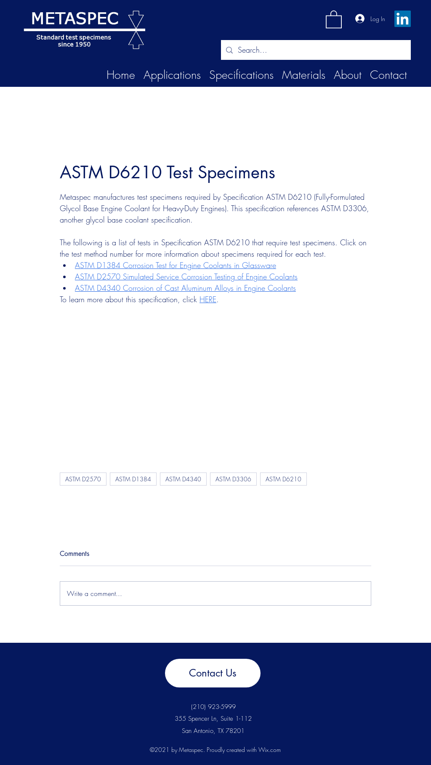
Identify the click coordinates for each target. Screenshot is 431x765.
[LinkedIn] (402, 19)
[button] (334, 18)
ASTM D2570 (83, 479)
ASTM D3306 (233, 479)
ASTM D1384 (133, 479)
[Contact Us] (213, 673)
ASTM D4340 (183, 479)
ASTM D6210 (283, 479)
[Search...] (315, 50)
